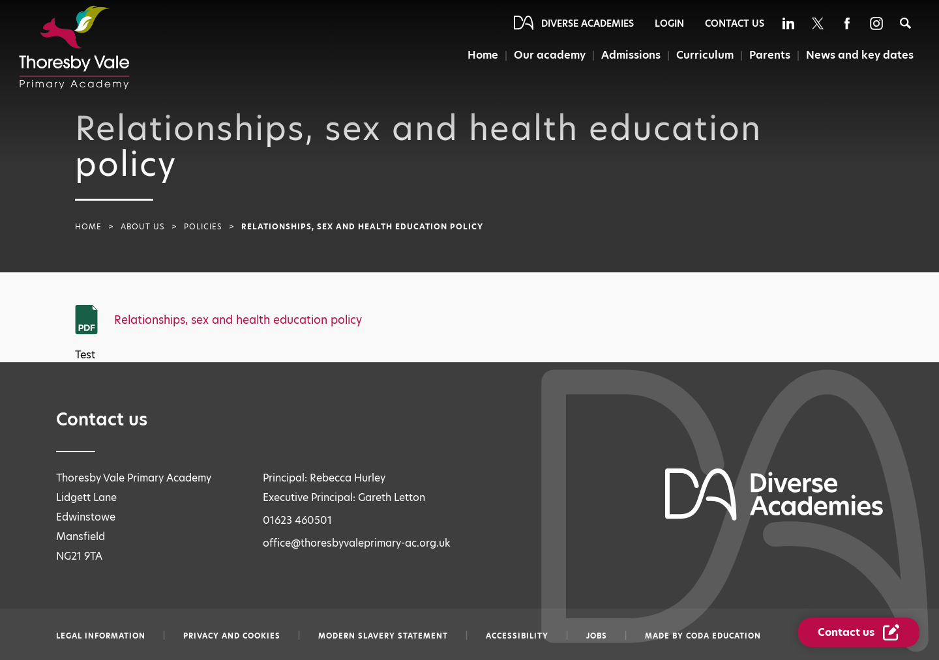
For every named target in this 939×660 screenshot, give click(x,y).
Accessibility (517, 636)
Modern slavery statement (383, 636)
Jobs (596, 636)
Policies (203, 227)
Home (483, 55)
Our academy (550, 55)
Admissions (631, 55)
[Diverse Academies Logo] (74, 47)
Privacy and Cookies (231, 636)
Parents (769, 55)
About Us (143, 227)
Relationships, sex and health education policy (238, 320)
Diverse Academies (587, 23)
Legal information (100, 636)
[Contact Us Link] (858, 632)
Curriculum (705, 55)
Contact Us (734, 23)
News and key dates (860, 55)
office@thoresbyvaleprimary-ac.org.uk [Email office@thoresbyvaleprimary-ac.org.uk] (357, 543)
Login (669, 23)
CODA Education (723, 636)
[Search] (905, 23)
